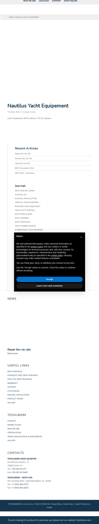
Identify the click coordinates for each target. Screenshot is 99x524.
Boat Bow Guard (23, 214)
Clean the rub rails (22, 163)
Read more (12, 353)
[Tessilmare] (41, 10)
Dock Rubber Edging (25, 225)
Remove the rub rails (23, 158)
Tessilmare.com (83, 520)
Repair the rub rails (23, 153)
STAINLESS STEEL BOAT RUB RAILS (22, 375)
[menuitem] (29, 0)
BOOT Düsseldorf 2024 (24, 168)
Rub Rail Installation (26, 198)
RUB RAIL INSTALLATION (18, 394)
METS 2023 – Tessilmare (25, 173)
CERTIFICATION (14, 432)
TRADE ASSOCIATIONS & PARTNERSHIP (24, 436)
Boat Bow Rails (22, 221)
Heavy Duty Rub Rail (25, 210)
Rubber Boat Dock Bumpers (29, 229)
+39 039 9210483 (19, 472)
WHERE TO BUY (14, 424)
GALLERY (11, 402)
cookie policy (57, 255)
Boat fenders (22, 218)
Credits (49, 507)
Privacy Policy (56, 504)
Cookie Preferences (82, 504)
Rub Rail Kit (20, 194)
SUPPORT (11, 387)
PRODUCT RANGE (15, 398)
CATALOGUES (13, 391)
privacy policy (37, 246)
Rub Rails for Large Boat (27, 206)
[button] (81, 237)
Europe (26, 112)
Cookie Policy (68, 504)
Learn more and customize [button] (49, 286)
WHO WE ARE (13, 428)
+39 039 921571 (19, 468)
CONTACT (11, 420)
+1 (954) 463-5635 (19, 487)
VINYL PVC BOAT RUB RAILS (19, 379)
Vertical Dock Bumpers (26, 202)
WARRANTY (12, 383)
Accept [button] (49, 279)
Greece (33, 112)
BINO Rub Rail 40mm (25, 190)
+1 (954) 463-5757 (20, 484)
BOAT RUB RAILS (14, 371)
